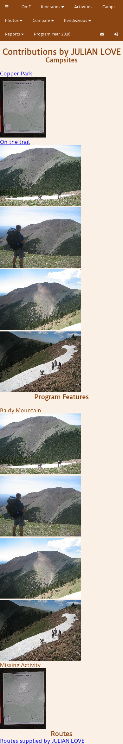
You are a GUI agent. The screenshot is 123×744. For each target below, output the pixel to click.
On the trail (15, 142)
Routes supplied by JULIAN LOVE (42, 741)
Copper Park (16, 73)
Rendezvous (77, 20)
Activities (83, 6)
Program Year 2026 (52, 34)
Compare (43, 20)
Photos (14, 20)
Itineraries (52, 6)
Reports (14, 34)
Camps (108, 6)
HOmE (25, 6)
